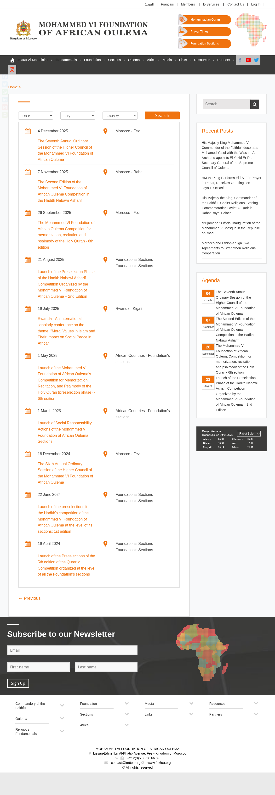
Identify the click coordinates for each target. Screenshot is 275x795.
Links (183, 60)
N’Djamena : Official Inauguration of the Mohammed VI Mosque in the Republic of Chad (231, 228)
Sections (114, 60)
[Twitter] (256, 60)
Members (188, 4)
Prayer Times (199, 32)
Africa (151, 60)
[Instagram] (12, 69)
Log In (256, 4)
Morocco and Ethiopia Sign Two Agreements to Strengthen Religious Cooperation (229, 248)
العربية (149, 4)
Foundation (92, 60)
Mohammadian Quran (205, 20)
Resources (202, 60)
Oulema (134, 60)
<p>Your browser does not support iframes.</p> (231, 444)
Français (167, 4)
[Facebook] (240, 60)
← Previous (29, 598)
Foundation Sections (204, 44)
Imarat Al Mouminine (32, 60)
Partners (223, 60)
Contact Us (235, 4)
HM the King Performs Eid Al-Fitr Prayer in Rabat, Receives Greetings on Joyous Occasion (231, 183)
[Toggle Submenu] (62, 707)
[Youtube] (248, 60)
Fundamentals (66, 60)
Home (13, 87)
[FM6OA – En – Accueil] (12, 60)
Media (167, 60)
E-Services (211, 4)
